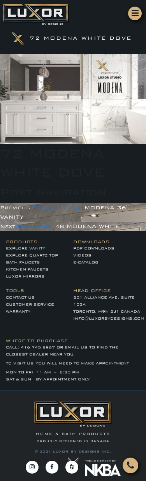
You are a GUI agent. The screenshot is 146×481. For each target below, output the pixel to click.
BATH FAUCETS (23, 262)
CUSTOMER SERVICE (30, 304)
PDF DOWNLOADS (93, 248)
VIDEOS (82, 255)
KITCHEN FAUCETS (27, 269)
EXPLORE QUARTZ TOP (32, 255)
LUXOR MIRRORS (25, 276)
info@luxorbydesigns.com (108, 318)
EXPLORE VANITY (25, 248)
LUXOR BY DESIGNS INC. (82, 451)
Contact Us (20, 297)
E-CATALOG (86, 262)
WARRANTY (18, 311)
